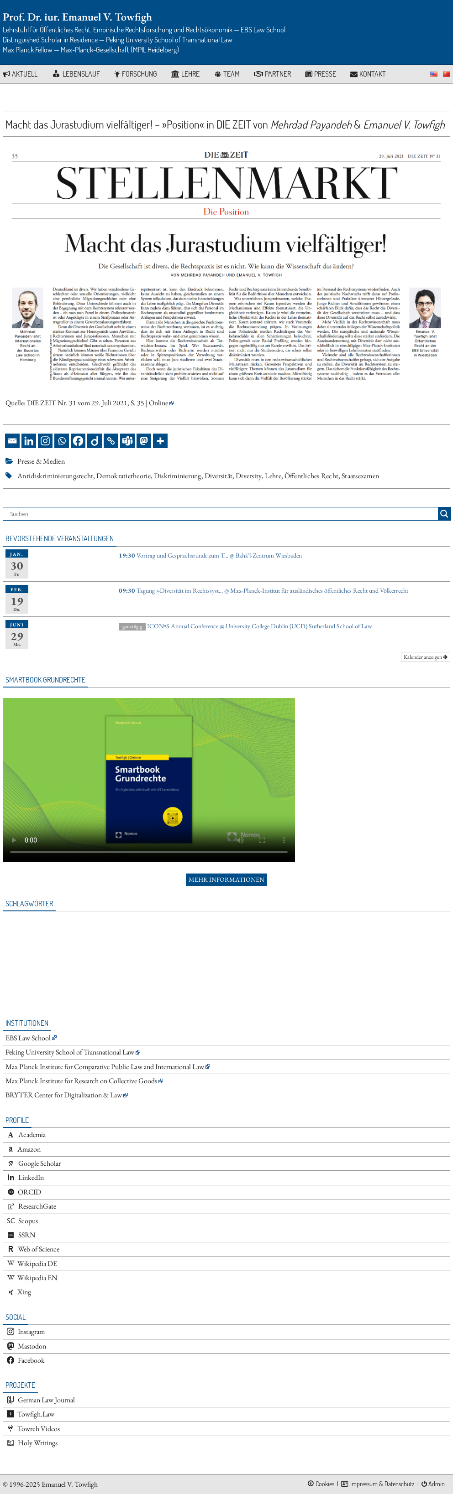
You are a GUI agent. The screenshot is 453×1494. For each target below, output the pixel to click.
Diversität (219, 476)
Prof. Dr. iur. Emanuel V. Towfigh (77, 17)
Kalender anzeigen (426, 657)
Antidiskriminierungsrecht (55, 476)
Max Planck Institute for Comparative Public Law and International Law (104, 1066)
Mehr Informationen (226, 879)
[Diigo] (94, 441)
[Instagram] (45, 441)
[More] (160, 441)
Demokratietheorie (123, 476)
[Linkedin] (28, 441)
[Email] (12, 441)
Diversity (249, 476)
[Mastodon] (144, 441)
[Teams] (127, 441)
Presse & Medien (41, 461)
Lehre (273, 476)
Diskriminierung (177, 476)
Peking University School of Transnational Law (69, 1052)
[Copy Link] (111, 441)
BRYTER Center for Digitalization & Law (63, 1095)
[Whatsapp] (61, 441)
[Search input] (223, 513)
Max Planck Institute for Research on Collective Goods (81, 1081)
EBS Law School (28, 1038)
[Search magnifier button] (444, 513)
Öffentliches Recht (311, 476)
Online (158, 403)
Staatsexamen (360, 476)
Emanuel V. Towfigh (70, 1484)
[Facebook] (78, 441)
